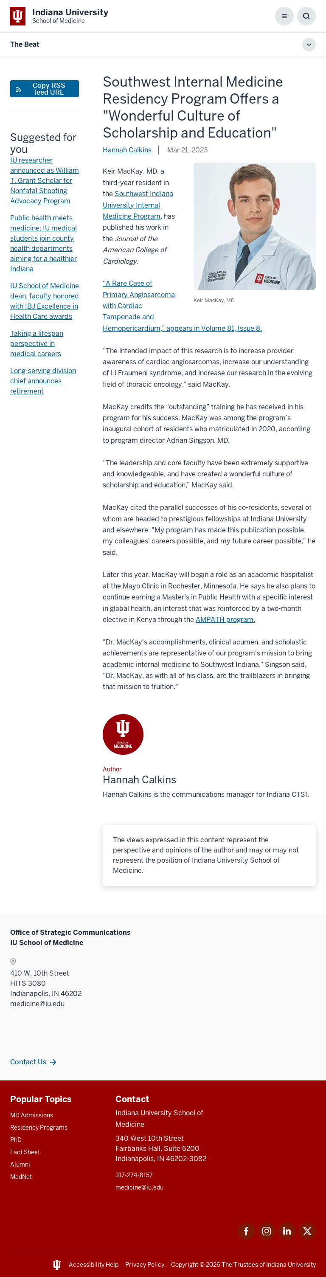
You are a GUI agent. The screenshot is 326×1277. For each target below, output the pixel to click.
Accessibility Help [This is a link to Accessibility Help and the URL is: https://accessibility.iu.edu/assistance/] (93, 1265)
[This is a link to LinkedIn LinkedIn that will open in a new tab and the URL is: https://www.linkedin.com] (286, 1237)
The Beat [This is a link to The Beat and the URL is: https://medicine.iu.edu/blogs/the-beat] (24, 44)
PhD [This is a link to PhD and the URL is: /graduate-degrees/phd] (16, 1140)
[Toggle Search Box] (306, 16)
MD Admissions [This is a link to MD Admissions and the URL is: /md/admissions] (31, 1115)
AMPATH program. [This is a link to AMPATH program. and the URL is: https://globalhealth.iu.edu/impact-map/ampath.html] (225, 619)
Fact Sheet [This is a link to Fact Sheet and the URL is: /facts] (25, 1152)
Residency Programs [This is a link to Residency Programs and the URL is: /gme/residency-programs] (38, 1127)
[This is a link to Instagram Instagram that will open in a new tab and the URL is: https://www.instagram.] (266, 1237)
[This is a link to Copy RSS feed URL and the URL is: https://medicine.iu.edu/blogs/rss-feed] (44, 88)
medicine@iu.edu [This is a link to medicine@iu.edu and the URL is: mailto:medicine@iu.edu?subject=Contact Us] (139, 1187)
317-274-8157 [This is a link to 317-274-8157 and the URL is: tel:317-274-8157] (134, 1175)
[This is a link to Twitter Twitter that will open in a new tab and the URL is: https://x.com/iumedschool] (307, 1237)
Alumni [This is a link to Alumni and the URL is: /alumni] (20, 1164)
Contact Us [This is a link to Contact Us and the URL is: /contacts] (28, 1062)
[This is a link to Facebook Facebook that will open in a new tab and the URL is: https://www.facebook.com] (246, 1237)
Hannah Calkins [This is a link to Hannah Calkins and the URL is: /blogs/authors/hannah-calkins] (127, 150)
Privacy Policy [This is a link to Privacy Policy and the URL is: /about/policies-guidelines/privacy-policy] (144, 1265)
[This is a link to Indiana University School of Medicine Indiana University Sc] (59, 16)
